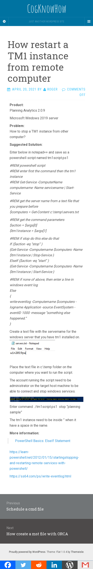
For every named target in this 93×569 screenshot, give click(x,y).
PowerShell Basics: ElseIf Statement (42, 441)
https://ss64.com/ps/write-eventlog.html (40, 476)
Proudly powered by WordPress (27, 551)
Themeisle (77, 551)
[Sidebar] (4, 21)
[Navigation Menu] (88, 21)
